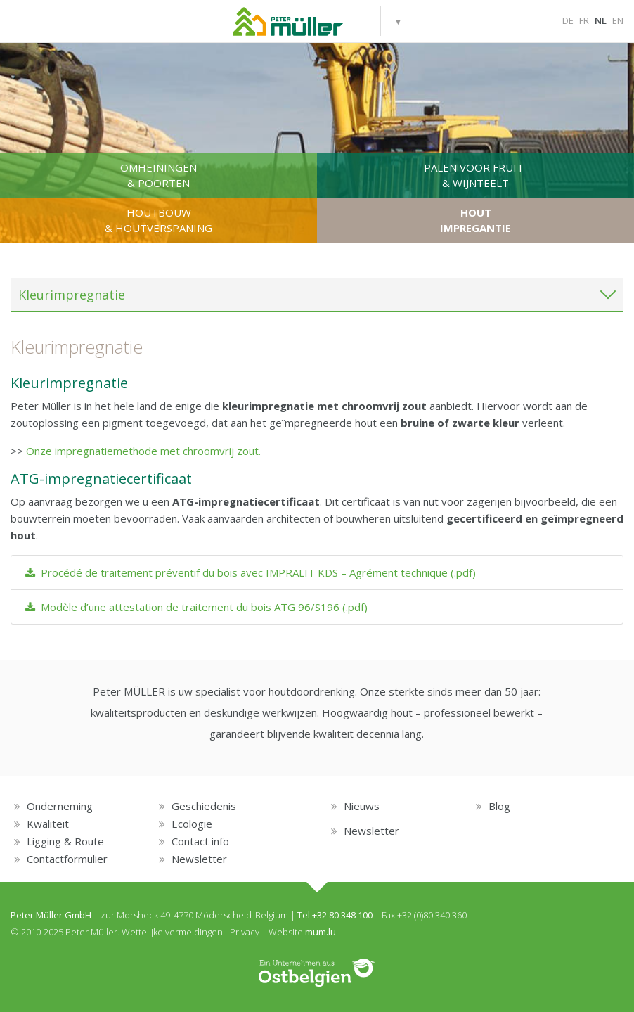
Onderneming (60, 806)
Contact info (200, 841)
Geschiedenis (204, 806)
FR (584, 20)
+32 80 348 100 (342, 915)
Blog (499, 806)
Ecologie (192, 823)
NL (601, 20)
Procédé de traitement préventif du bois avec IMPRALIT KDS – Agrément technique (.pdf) (250, 572)
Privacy (244, 931)
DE (568, 20)
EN (617, 20)
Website (286, 931)
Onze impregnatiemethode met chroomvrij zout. (143, 451)
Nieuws (362, 806)
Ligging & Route (65, 841)
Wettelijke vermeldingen (172, 931)
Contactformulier (67, 859)
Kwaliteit (48, 823)
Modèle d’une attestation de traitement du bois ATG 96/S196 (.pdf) (196, 607)
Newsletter (199, 859)
